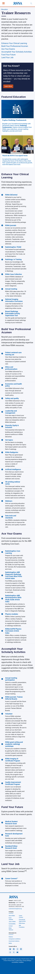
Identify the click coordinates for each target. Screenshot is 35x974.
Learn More (8, 86)
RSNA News (22, 923)
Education (4, 9)
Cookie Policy (18, 960)
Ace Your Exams (8, 49)
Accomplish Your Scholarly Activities (16, 52)
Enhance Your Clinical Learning (14, 43)
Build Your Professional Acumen (14, 46)
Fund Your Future (8, 54)
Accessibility (15, 962)
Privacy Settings (27, 960)
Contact (11, 926)
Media (10, 943)
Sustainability (12, 923)
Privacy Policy (11, 960)
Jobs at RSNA (12, 921)
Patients (11, 937)
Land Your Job (7, 57)
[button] (10, 949)
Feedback (21, 962)
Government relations (14, 941)
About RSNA (12, 915)
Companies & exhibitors (14, 939)
